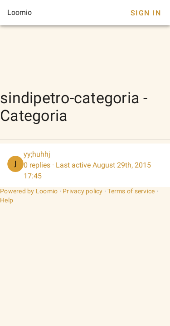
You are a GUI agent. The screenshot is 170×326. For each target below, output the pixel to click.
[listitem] (85, 165)
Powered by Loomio (29, 191)
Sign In (146, 13)
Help (6, 200)
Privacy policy (83, 191)
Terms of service (131, 191)
